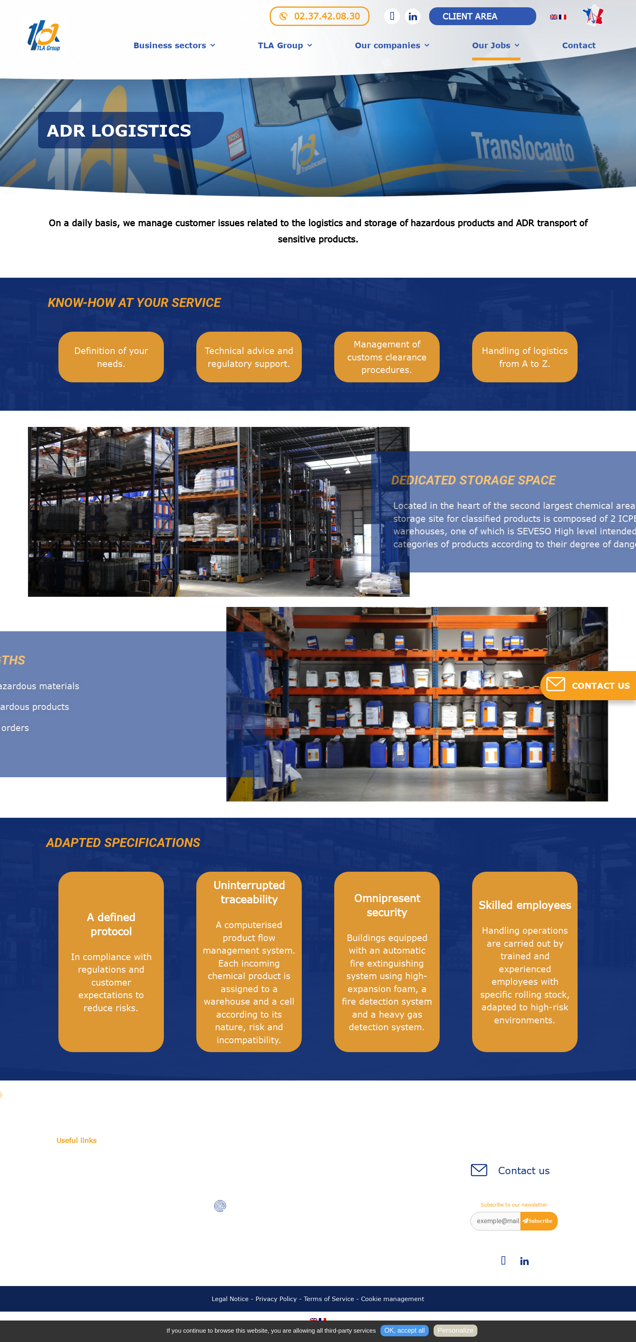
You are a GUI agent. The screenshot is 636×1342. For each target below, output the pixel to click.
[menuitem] (553, 16)
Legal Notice (230, 1300)
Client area (470, 16)
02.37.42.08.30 (327, 16)
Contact (579, 46)
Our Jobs (496, 46)
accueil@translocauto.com (275, 1208)
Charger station (81, 1174)
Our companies (392, 46)
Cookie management (392, 1300)
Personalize (456, 1330)
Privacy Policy (276, 1300)
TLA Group (285, 46)
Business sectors (174, 46)
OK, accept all (405, 1330)
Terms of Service (329, 1300)
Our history (74, 1162)
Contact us (524, 1172)
